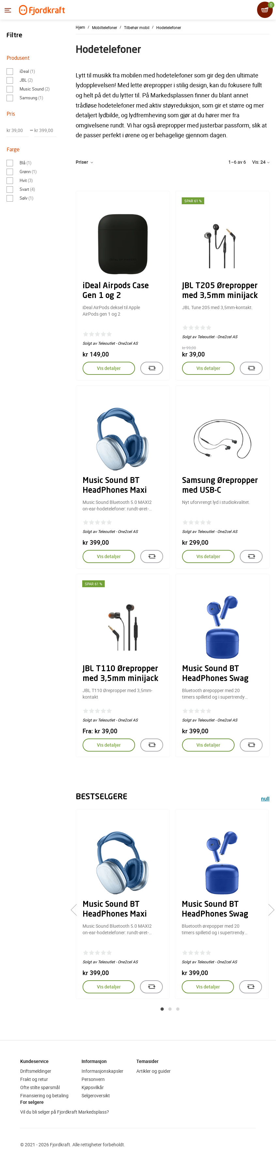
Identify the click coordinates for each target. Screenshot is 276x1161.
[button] (162, 1009)
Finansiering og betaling (44, 1095)
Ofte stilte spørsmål (40, 1087)
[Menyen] (8, 10)
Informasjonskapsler (102, 1071)
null (265, 799)
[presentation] (76, 910)
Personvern (93, 1079)
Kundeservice (34, 1061)
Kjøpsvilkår (93, 1087)
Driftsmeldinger (35, 1071)
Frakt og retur (34, 1079)
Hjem (80, 27)
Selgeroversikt (96, 1095)
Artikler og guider (153, 1071)
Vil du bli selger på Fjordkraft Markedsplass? (64, 1112)
